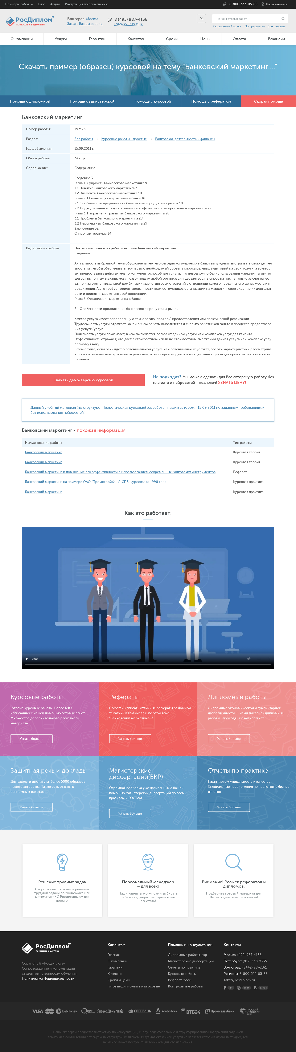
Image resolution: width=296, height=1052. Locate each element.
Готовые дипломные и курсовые (134, 986)
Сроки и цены (119, 980)
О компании (22, 39)
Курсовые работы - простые (124, 139)
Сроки (172, 39)
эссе (187, 980)
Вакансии (276, 39)
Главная (114, 955)
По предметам (255, 26)
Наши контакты (277, 4)
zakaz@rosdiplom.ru (239, 980)
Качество (136, 39)
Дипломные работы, (185, 955)
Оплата (239, 39)
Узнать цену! (175, 382)
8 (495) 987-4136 (130, 19)
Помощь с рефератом (211, 101)
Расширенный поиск (227, 26)
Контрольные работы (185, 986)
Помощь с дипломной (30, 101)
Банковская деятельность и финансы (185, 139)
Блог (41, 4)
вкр (204, 955)
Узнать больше (31, 738)
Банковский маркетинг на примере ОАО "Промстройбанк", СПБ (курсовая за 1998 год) (95, 482)
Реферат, (175, 980)
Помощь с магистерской (92, 101)
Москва (92, 19)
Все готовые (276, 26)
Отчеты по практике (184, 967)
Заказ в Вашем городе (85, 24)
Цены (205, 39)
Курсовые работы (182, 973)
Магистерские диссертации (191, 961)
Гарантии (97, 39)
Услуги (61, 39)
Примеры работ (17, 4)
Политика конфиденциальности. (48, 978)
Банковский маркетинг (43, 452)
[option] (62, 880)
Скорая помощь (268, 101)
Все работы (83, 139)
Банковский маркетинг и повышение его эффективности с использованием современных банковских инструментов (120, 472)
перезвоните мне (128, 23)
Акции (55, 4)
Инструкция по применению (86, 4)
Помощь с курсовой (153, 101)
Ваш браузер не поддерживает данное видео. (148, 598)
